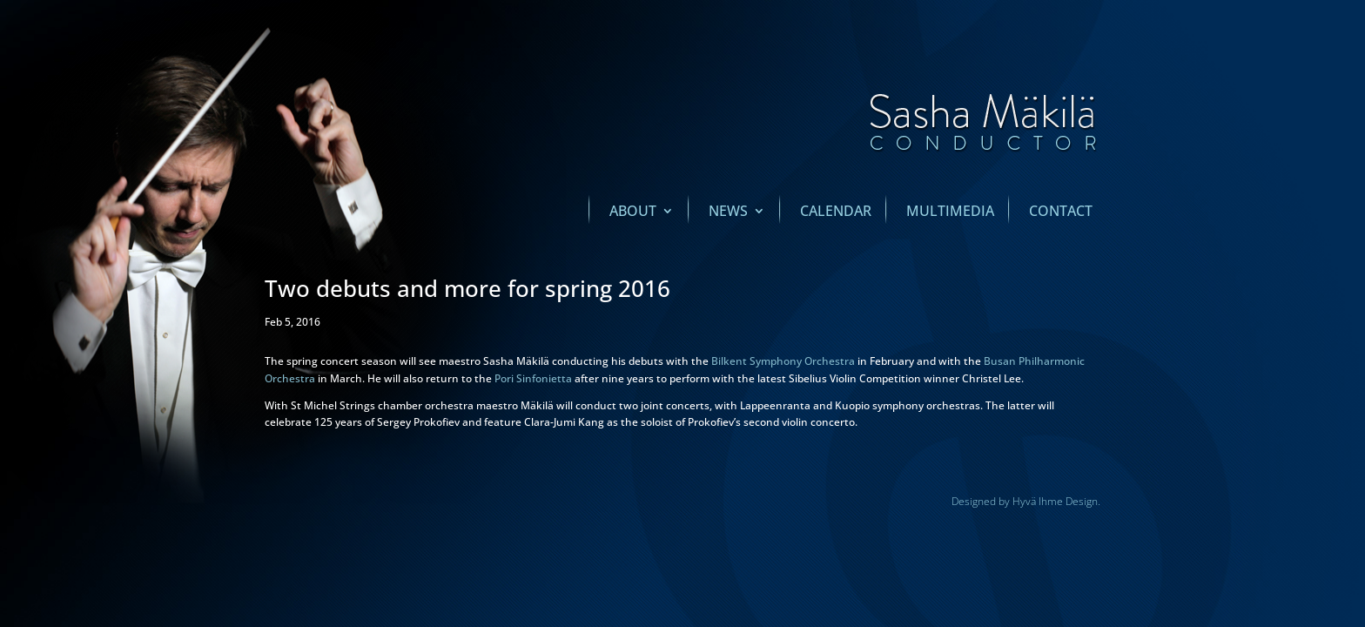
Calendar (835, 212)
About (632, 212)
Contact (1061, 212)
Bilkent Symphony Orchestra (783, 361)
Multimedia (950, 212)
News (728, 212)
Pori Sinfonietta (533, 378)
